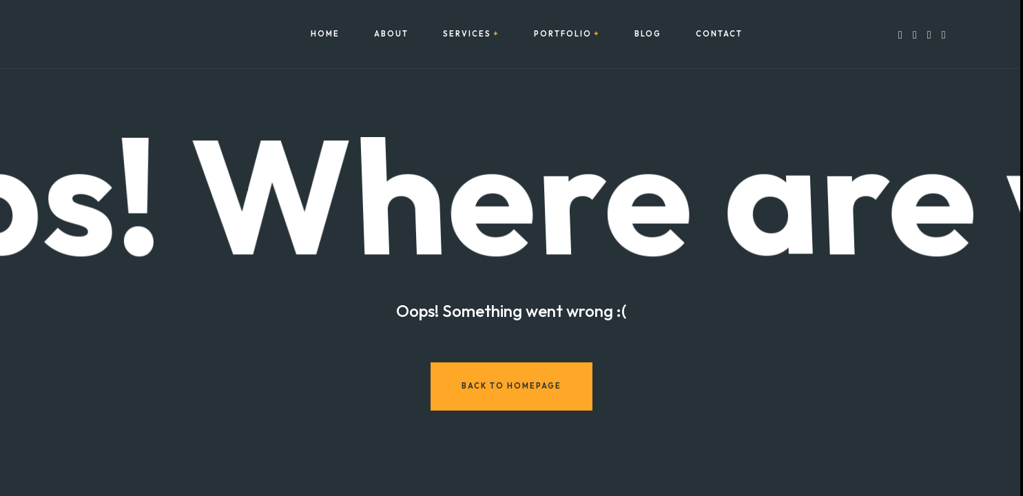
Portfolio (563, 34)
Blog (647, 34)
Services (467, 34)
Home (325, 34)
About (391, 34)
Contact (719, 34)
